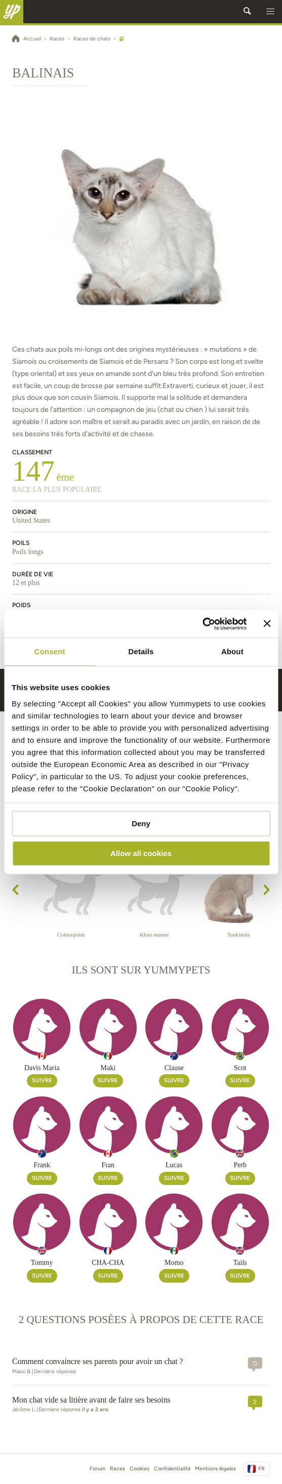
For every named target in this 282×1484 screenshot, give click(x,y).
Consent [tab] (49, 651)
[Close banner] (266, 623)
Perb (240, 1165)
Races (117, 1468)
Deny (141, 823)
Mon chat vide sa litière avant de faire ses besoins (91, 1399)
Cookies (139, 1468)
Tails (240, 1262)
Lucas (174, 1165)
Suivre (42, 1080)
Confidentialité (172, 1468)
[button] (270, 11)
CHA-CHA (108, 1262)
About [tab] (232, 651)
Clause (174, 1068)
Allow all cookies (141, 853)
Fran (107, 1165)
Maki (107, 1068)
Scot (240, 1068)
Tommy (42, 1262)
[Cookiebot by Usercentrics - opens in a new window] (202, 623)
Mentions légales (215, 1468)
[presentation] (15, 891)
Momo (174, 1262)
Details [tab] (141, 651)
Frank (41, 1165)
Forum (97, 1468)
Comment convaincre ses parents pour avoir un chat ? (97, 1361)
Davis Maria (42, 1068)
